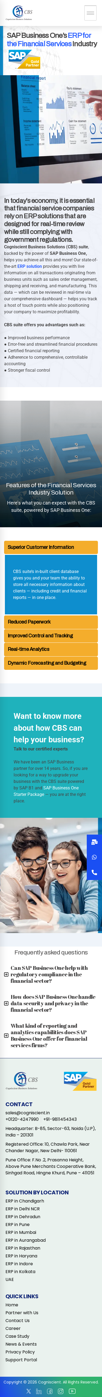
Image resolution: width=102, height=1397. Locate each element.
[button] (94, 872)
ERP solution (29, 266)
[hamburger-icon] (90, 13)
